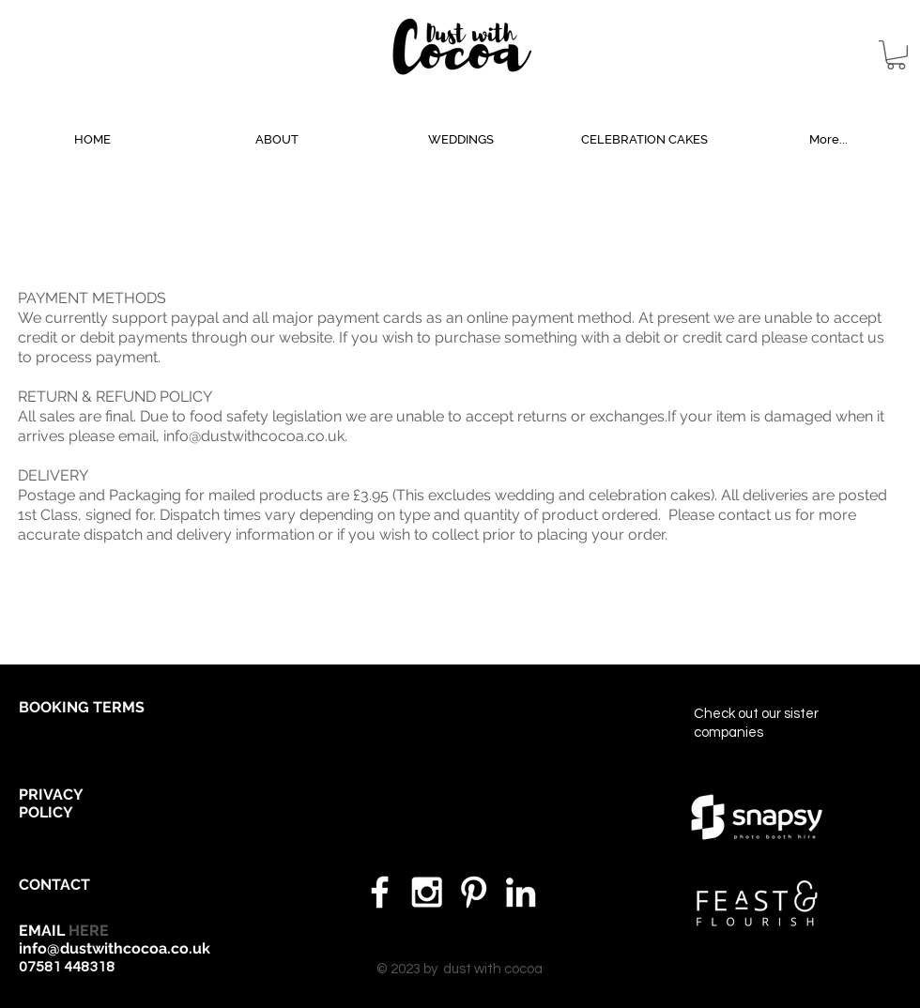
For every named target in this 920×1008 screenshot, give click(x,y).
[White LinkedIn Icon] (520, 892)
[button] (896, 54)
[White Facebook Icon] (380, 892)
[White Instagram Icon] (427, 892)
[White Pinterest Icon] (473, 892)
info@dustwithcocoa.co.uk (254, 436)
